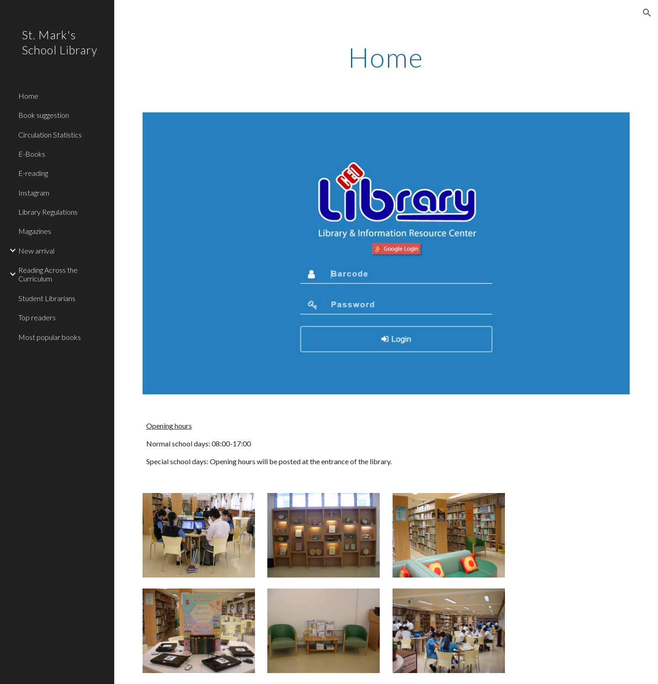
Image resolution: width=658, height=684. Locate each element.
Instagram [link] (33, 192)
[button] (647, 13)
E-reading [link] (33, 173)
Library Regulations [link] (48, 211)
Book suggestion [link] (43, 115)
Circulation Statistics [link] (50, 134)
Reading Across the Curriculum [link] (48, 274)
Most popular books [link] (49, 337)
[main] (386, 57)
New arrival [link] (36, 250)
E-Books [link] (31, 153)
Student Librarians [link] (46, 298)
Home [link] (28, 95)
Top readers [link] (37, 317)
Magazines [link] (34, 231)
